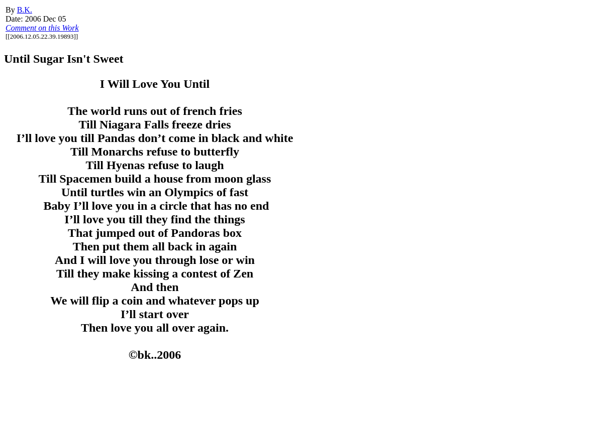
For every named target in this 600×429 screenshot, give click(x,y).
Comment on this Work (42, 28)
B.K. (24, 10)
